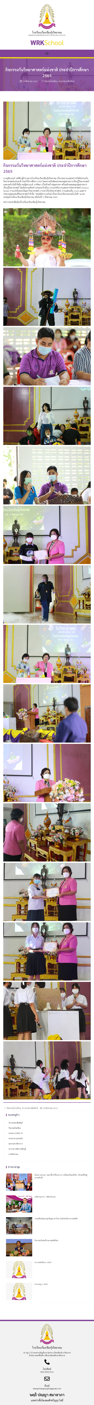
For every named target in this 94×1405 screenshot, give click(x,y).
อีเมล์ (47, 1385)
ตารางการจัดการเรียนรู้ (17, 1149)
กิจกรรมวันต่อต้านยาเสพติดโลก (46, 1240)
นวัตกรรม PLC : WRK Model (45, 1196)
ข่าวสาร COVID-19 (16, 1133)
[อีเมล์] (47, 1378)
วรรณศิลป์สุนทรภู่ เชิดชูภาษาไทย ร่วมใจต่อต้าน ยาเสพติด (56, 1218)
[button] (47, 53)
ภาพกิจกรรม (13, 1154)
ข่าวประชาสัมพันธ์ (66, 81)
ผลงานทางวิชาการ (16, 1143)
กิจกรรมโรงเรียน (51, 81)
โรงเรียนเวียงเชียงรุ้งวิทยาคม (47, 32)
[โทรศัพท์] (47, 1362)
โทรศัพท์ (47, 1368)
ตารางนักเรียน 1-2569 (43, 1262)
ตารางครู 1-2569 (41, 1284)
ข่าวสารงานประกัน (16, 1138)
